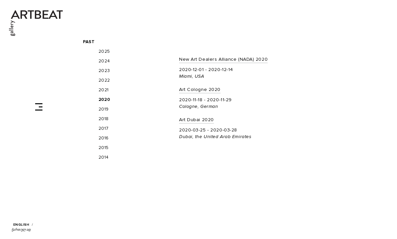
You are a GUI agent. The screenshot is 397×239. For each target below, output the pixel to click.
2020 (104, 100)
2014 (104, 157)
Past (89, 42)
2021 (104, 90)
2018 (104, 119)
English (21, 224)
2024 (104, 61)
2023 (104, 71)
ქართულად (21, 229)
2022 (104, 80)
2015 (104, 148)
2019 (104, 109)
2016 (104, 138)
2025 (104, 51)
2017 (104, 128)
